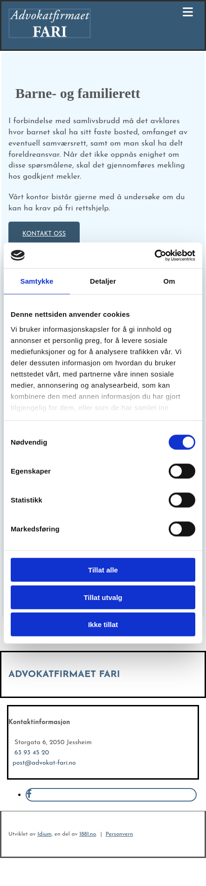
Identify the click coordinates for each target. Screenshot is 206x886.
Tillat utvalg (102, 597)
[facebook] (29, 794)
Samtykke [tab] (37, 281)
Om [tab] (169, 281)
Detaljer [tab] (103, 281)
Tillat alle (103, 570)
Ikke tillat (103, 624)
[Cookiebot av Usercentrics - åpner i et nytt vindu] (154, 255)
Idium (44, 834)
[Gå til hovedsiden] (49, 36)
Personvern (119, 834)
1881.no (87, 834)
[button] (44, 233)
